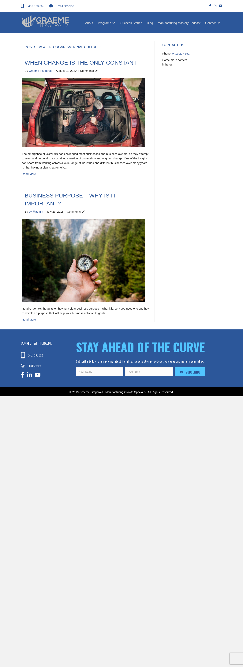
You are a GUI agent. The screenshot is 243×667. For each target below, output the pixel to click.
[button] (190, 371)
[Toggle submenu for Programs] (113, 23)
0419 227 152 (181, 53)
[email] (149, 371)
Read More (29, 174)
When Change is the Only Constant (81, 62)
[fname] (99, 371)
